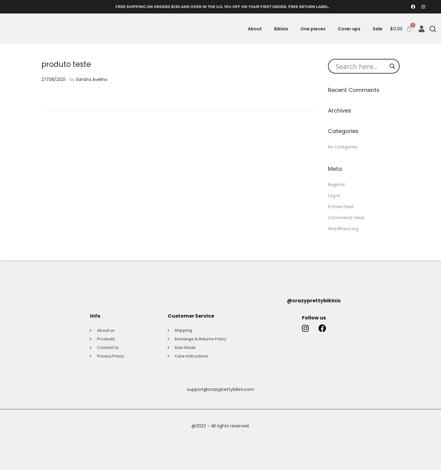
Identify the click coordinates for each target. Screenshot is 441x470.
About (255, 29)
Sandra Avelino (91, 79)
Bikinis (281, 29)
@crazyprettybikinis (314, 300)
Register (336, 185)
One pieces (313, 29)
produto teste (66, 64)
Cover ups (349, 29)
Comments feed (346, 218)
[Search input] (361, 66)
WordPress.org (343, 229)
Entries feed (340, 207)
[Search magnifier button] (392, 66)
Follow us (314, 317)
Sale (378, 29)
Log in (334, 196)
